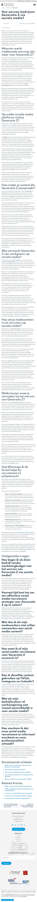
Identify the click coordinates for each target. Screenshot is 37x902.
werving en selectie (24, 532)
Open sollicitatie (18, 843)
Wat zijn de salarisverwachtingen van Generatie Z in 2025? (28, 805)
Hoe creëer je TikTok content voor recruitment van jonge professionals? (9, 805)
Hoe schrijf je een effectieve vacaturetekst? (17, 798)
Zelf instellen (8, 894)
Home (3, 7)
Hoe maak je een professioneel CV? (15, 769)
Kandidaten (18, 837)
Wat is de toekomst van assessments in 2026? (18, 779)
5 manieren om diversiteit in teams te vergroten (18, 793)
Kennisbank (8, 7)
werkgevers (18, 260)
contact (28, 547)
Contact (18, 841)
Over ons (18, 839)
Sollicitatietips (18, 845)
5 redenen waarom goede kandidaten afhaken (18, 795)
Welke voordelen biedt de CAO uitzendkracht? (18, 786)
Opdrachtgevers (18, 849)
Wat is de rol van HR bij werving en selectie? (17, 772)
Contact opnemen (18, 829)
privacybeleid (23, 896)
